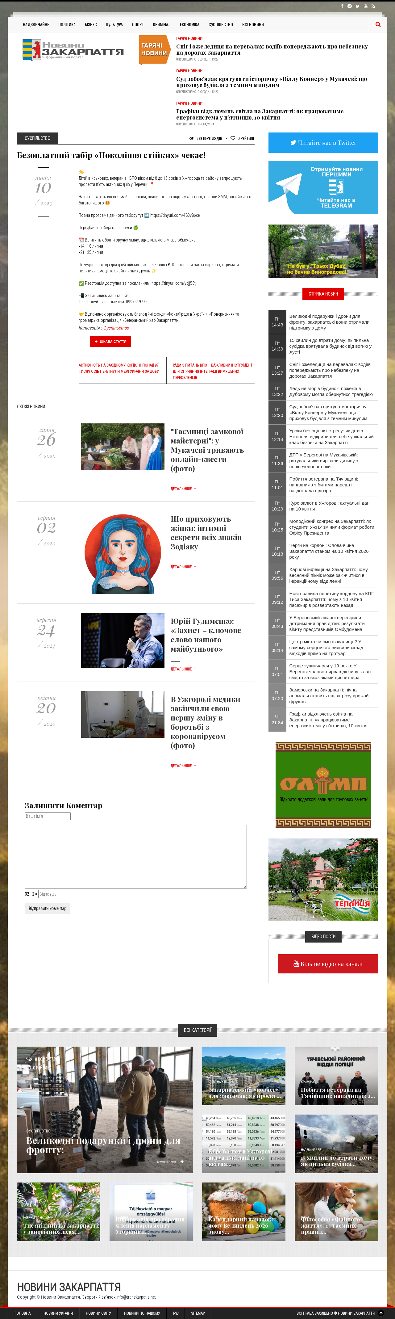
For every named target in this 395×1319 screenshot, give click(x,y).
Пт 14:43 (277, 321)
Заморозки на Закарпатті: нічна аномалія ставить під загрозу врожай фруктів (329, 695)
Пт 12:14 (277, 436)
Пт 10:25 (277, 526)
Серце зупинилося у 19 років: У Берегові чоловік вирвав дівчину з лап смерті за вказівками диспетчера (330, 671)
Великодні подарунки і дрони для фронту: (103, 1145)
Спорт (138, 24)
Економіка (189, 24)
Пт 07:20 (277, 695)
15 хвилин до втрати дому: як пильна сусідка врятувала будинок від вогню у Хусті (330, 346)
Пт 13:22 (277, 391)
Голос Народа (217, 1082)
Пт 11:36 (277, 460)
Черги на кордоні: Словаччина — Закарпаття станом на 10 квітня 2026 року (329, 551)
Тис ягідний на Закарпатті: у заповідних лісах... (61, 1228)
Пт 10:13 (277, 551)
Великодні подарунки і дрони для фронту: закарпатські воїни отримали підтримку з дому (329, 321)
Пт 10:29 (277, 505)
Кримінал (162, 24)
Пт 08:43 (277, 623)
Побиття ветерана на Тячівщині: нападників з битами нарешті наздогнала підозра (323, 484)
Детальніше (184, 489)
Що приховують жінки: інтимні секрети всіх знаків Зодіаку (206, 532)
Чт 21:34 (277, 719)
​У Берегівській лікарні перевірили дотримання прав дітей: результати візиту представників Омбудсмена (327, 623)
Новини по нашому (37, 1218)
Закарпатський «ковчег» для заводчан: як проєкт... (244, 1092)
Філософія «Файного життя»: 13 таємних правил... (330, 1225)
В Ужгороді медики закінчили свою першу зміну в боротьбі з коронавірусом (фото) (205, 722)
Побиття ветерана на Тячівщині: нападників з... (338, 1092)
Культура (114, 24)
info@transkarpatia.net (136, 1297)
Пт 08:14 (277, 647)
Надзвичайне (36, 24)
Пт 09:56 (277, 575)
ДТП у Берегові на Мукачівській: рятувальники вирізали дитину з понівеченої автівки (323, 460)
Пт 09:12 (277, 599)
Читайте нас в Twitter (326, 142)
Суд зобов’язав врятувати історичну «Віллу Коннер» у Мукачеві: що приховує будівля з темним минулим (271, 82)
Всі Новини (253, 24)
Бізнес (91, 24)
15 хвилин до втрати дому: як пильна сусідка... (337, 1160)
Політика (67, 24)
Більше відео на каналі (331, 963)
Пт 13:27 (277, 370)
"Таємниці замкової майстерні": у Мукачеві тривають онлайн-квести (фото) (207, 449)
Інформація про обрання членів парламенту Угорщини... (150, 1225)
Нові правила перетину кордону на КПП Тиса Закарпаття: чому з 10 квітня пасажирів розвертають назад (332, 599)
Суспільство (221, 24)
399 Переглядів (205, 138)
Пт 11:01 (277, 484)
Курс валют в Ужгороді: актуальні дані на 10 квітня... (241, 1157)
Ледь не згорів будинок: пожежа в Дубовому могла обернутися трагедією (331, 391)
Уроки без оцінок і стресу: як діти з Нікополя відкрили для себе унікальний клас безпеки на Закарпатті (331, 436)
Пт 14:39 (277, 345)
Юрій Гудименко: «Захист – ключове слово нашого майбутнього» (206, 634)
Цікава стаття (111, 341)
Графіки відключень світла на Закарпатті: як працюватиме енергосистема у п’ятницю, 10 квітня (260, 114)
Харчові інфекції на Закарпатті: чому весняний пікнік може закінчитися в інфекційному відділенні (328, 575)
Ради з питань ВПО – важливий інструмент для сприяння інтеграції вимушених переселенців (212, 371)
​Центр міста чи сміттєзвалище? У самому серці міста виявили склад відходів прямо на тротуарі (326, 647)
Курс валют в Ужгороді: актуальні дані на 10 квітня (330, 505)
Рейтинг (243, 138)
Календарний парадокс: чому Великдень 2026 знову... (242, 1225)
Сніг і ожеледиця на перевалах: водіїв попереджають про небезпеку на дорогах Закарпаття (272, 49)
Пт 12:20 (277, 412)
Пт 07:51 (277, 671)
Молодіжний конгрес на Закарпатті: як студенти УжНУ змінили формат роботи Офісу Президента (331, 527)
